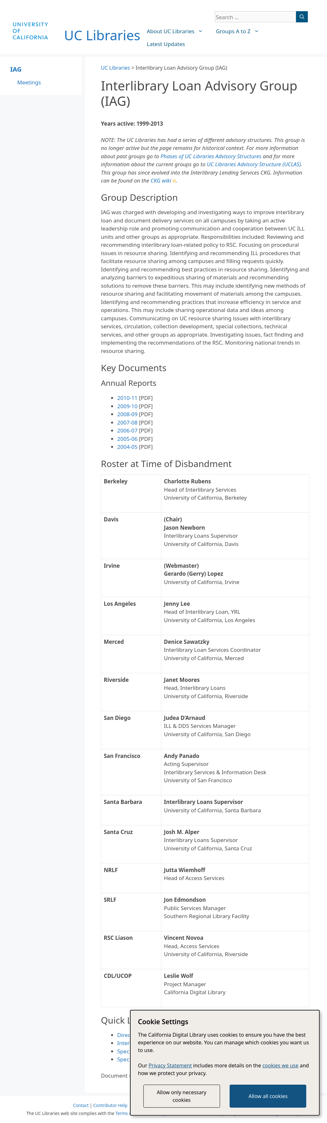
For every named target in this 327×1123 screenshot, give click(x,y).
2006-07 (127, 430)
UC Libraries (102, 35)
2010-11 (127, 398)
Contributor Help (110, 1105)
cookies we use (280, 1065)
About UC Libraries (178, 31)
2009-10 (127, 406)
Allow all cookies (267, 1096)
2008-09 (127, 414)
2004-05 (127, 446)
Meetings (29, 82)
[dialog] (224, 1062)
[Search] (302, 16)
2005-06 (127, 438)
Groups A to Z (241, 31)
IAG (16, 69)
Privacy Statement (170, 1065)
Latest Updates (166, 44)
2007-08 (127, 422)
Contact (81, 1105)
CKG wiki (163, 180)
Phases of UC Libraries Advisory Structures (211, 156)
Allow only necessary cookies (181, 1096)
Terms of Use (128, 1113)
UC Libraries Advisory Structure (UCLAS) (254, 164)
